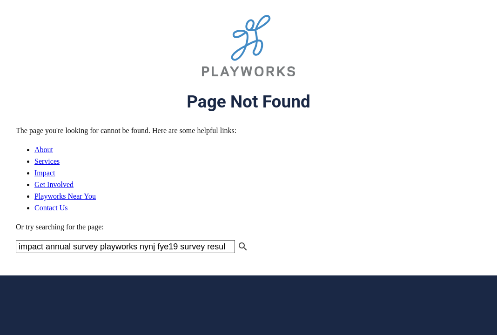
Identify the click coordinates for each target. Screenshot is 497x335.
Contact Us (51, 208)
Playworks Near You (65, 196)
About (43, 150)
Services (47, 161)
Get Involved (54, 184)
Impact (44, 173)
